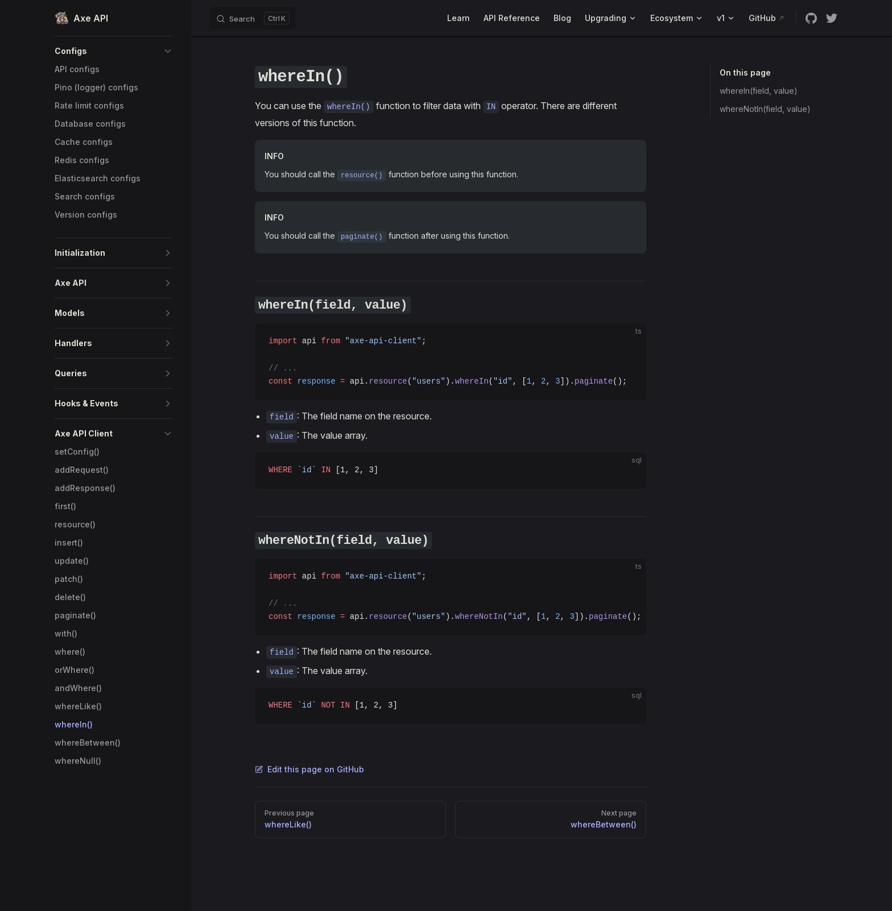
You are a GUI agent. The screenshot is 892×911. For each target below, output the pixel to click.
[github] (811, 18)
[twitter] (831, 18)
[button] (114, 51)
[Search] (252, 18)
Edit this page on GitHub (309, 769)
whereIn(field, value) (759, 90)
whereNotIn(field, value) (765, 109)
